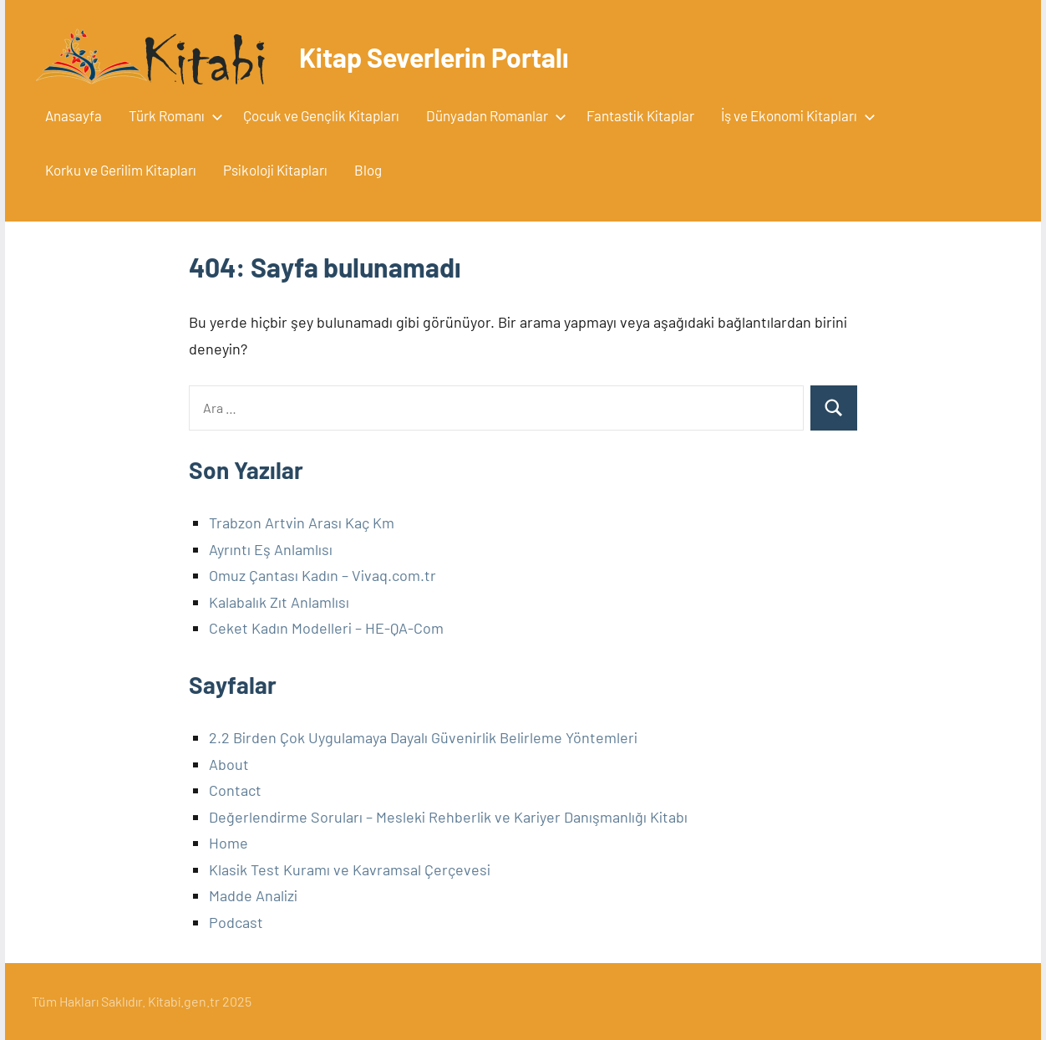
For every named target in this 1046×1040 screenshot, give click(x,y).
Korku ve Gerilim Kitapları (120, 169)
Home (228, 843)
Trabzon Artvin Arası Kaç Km (301, 522)
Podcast (236, 922)
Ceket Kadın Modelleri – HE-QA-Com (326, 628)
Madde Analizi (253, 895)
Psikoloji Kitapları (275, 169)
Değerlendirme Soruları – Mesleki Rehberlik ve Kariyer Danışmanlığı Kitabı (448, 817)
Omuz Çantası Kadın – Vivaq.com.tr (322, 575)
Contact (235, 790)
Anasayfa (73, 115)
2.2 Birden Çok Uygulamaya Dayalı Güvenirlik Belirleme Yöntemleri (423, 737)
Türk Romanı (172, 115)
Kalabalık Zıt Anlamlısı (279, 602)
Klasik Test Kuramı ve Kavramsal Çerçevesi (349, 869)
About (229, 764)
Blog (368, 169)
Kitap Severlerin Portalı (434, 57)
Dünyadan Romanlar (493, 115)
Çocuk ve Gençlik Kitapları (321, 115)
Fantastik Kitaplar (640, 115)
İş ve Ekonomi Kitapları (795, 115)
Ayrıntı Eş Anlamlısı (271, 549)
